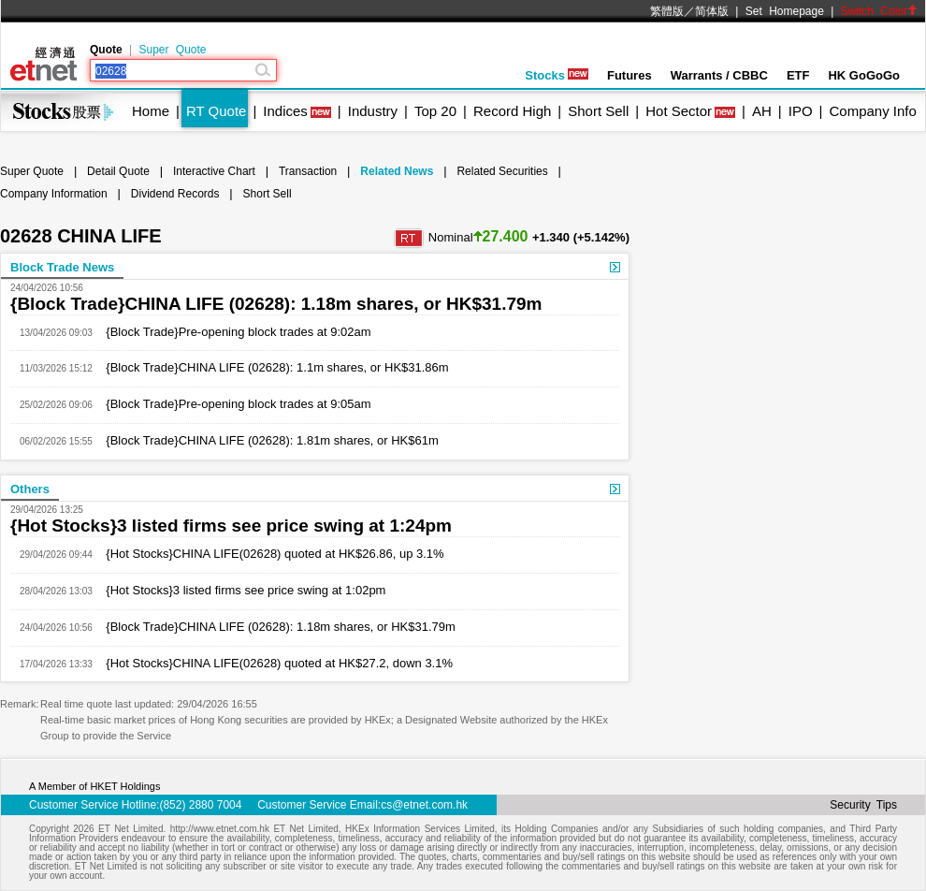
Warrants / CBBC (719, 75)
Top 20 (435, 111)
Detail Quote (118, 171)
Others (30, 489)
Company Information (54, 193)
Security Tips (863, 804)
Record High (512, 111)
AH (762, 111)
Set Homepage (784, 11)
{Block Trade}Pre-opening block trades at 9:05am (232, 404)
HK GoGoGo (864, 75)
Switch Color (879, 11)
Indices (285, 111)
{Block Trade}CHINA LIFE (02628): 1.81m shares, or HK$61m (266, 440)
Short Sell (598, 111)
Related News (396, 171)
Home (150, 111)
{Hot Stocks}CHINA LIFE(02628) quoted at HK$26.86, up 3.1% (268, 554)
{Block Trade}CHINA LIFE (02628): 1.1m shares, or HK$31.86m (271, 367)
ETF (798, 75)
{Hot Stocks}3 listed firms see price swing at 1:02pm (239, 590)
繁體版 (667, 11)
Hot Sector (678, 111)
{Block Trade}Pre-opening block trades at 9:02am (232, 332)
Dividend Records (175, 193)
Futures (629, 75)
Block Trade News (62, 267)
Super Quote (172, 49)
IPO (801, 111)
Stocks (556, 75)
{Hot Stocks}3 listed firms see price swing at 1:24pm (231, 525)
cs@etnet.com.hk (424, 804)
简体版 (712, 11)
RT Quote (216, 111)
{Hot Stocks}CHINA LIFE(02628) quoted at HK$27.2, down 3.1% (273, 663)
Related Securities (501, 171)
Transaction (308, 171)
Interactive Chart (214, 171)
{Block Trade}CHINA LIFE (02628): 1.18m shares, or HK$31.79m (276, 304)
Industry (373, 111)
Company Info (872, 111)
